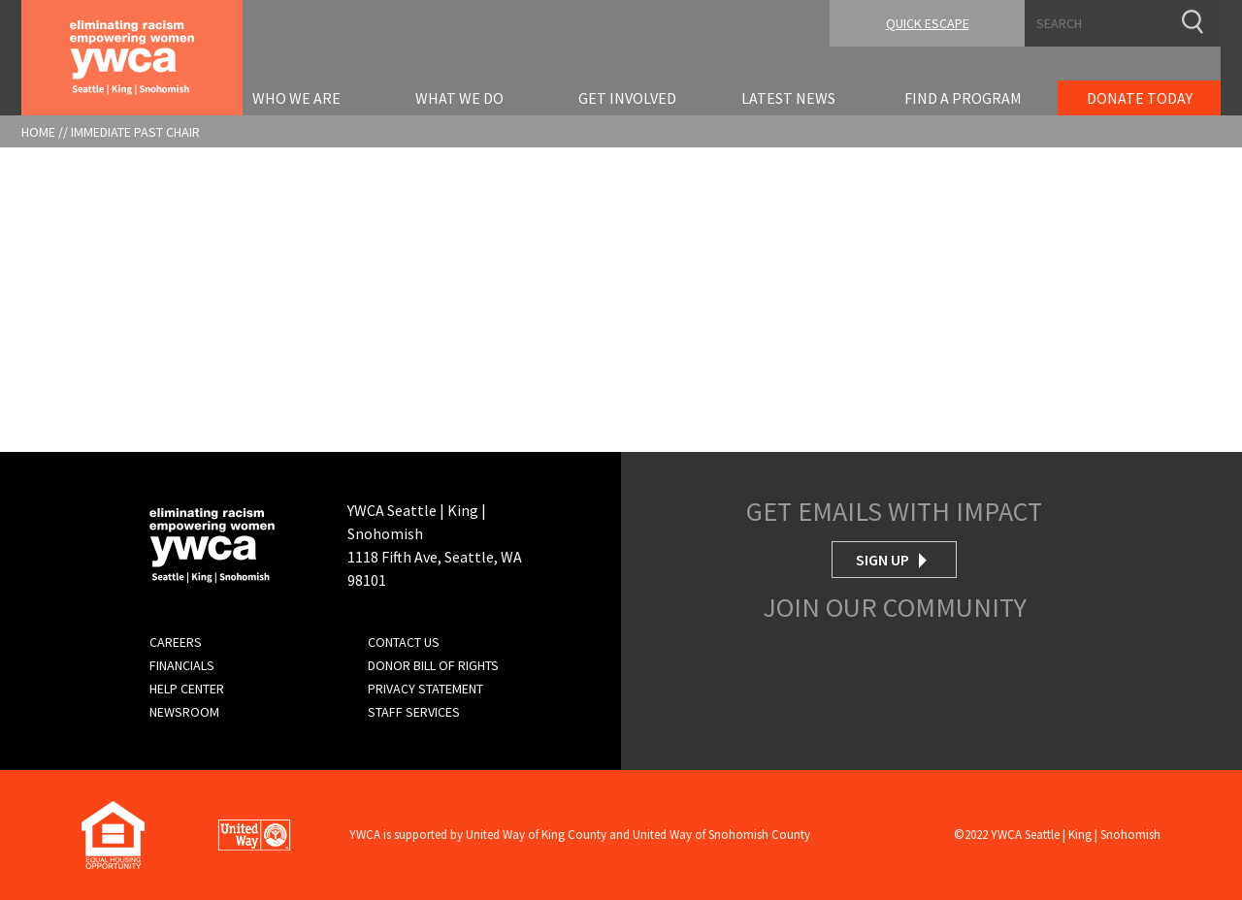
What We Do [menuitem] (459, 98)
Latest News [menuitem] (788, 98)
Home (38, 132)
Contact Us (404, 642)
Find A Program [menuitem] (963, 98)
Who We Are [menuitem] (296, 98)
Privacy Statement (425, 688)
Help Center (186, 688)
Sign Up (882, 559)
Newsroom (184, 712)
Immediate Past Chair (135, 132)
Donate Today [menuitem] (1140, 98)
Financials (181, 665)
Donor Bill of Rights (433, 665)
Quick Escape (927, 23)
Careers (175, 642)
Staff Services (414, 712)
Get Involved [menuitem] (627, 98)
